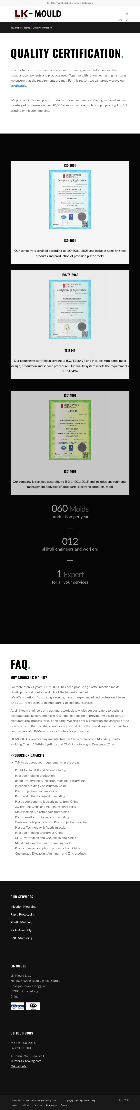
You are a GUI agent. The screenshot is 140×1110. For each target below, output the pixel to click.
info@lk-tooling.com (27, 1061)
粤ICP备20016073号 (85, 1100)
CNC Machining (21, 938)
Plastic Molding (21, 922)
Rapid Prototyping (23, 914)
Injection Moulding (23, 906)
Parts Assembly (21, 930)
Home (27, 27)
